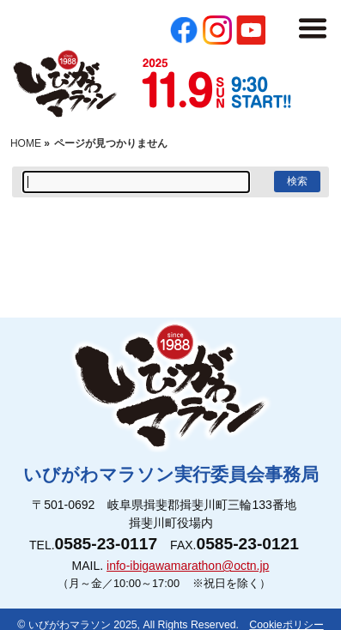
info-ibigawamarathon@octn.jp (188, 565)
